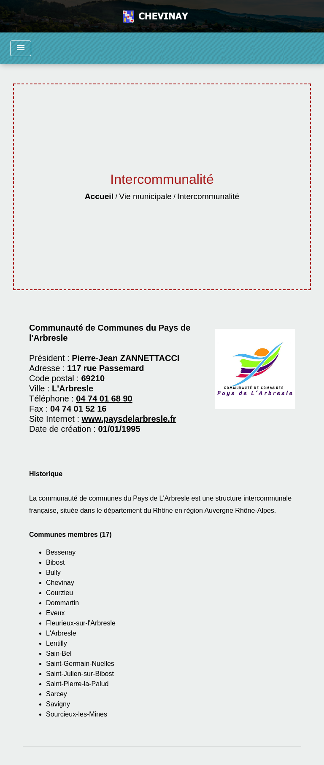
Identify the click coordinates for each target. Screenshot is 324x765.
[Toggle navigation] (20, 48)
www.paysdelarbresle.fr (129, 418)
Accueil (99, 196)
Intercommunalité (208, 196)
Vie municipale (145, 196)
